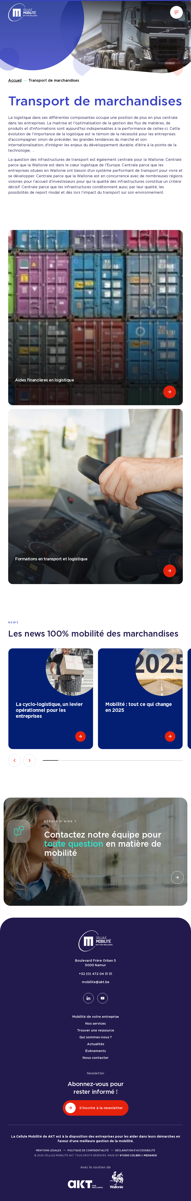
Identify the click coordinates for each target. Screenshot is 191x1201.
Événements (95, 1051)
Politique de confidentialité (88, 1150)
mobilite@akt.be (95, 982)
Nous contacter (95, 1058)
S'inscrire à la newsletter (94, 1108)
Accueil (15, 80)
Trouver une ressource (95, 1030)
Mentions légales (48, 1150)
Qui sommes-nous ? (95, 1037)
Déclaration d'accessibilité (135, 1150)
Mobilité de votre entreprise (95, 1016)
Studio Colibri (130, 1155)
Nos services (95, 1023)
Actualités (95, 1044)
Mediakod (150, 1155)
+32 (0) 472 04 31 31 (95, 974)
